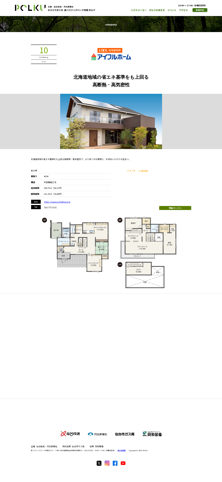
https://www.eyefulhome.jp (57, 201)
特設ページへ (175, 208)
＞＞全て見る (143, 170)
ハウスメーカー (139, 10)
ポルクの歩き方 (157, 10)
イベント (171, 10)
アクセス (183, 10)
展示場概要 (122, 450)
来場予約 (200, 10)
